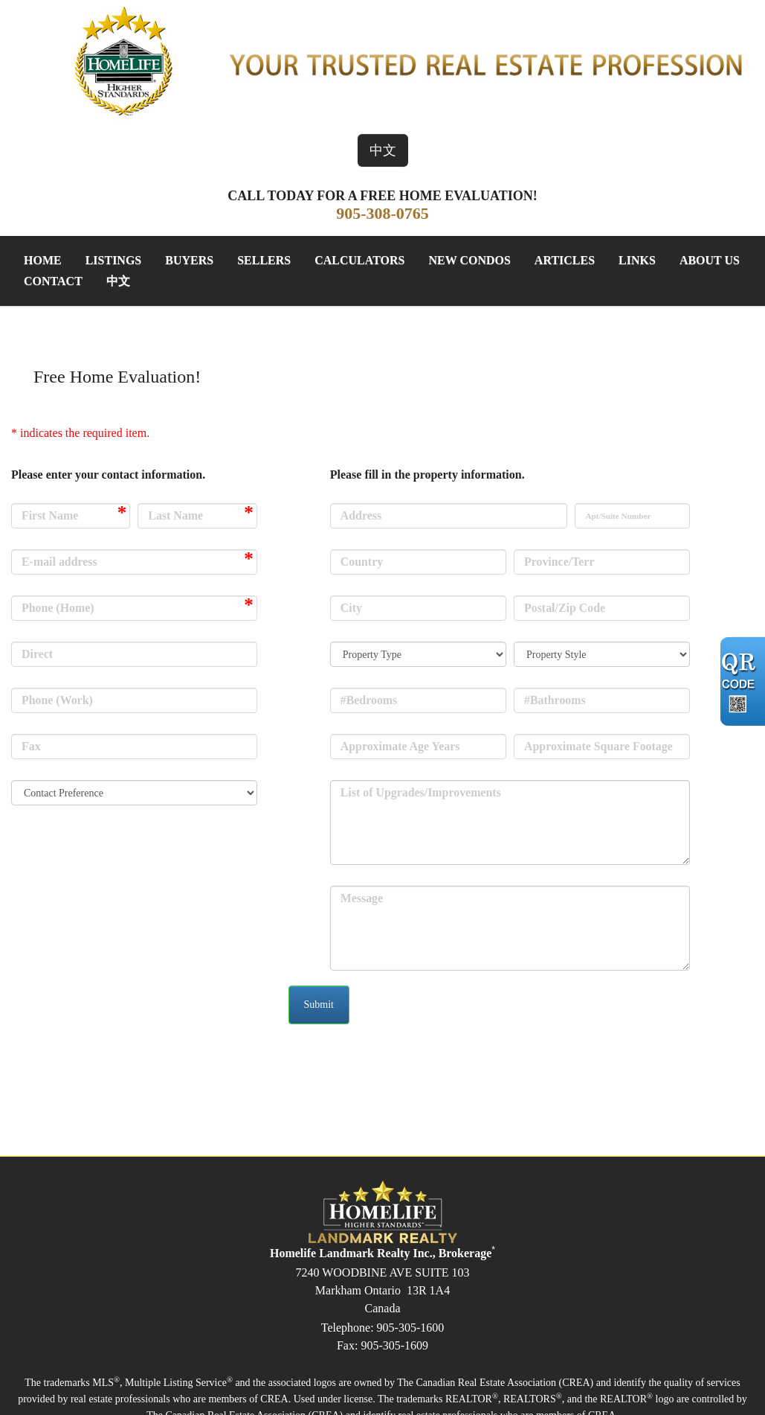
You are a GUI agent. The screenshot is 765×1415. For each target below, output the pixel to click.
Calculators (359, 260)
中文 (382, 150)
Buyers (189, 260)
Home (43, 260)
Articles (565, 260)
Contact (53, 281)
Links (637, 260)
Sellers (264, 260)
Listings (113, 260)
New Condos (469, 260)
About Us (710, 260)
